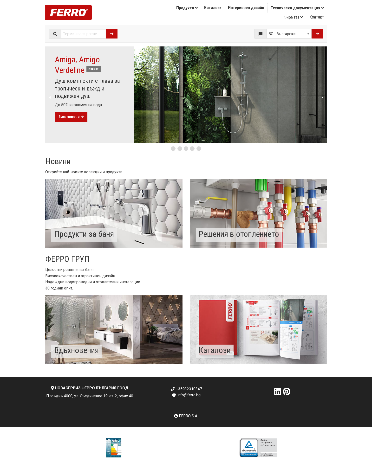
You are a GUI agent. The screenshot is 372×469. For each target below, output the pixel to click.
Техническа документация (297, 7)
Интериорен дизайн (246, 7)
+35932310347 (186, 389)
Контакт (316, 16)
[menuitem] (187, 8)
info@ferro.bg (186, 395)
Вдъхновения (76, 350)
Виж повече (71, 117)
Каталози (213, 7)
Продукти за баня (84, 234)
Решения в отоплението (239, 234)
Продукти (187, 7)
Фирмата (293, 17)
